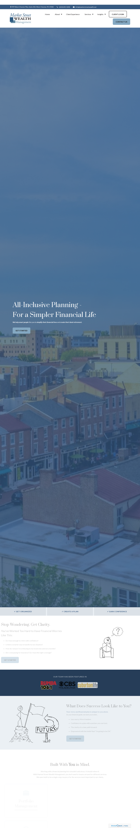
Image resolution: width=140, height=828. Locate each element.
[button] (47, 9)
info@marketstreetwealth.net (84, 2)
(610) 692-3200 (63, 2)
